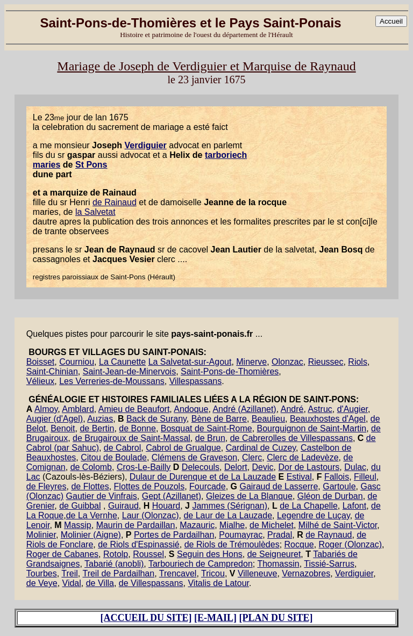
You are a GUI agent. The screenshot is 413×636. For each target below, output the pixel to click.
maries (47, 164)
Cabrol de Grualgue (183, 447)
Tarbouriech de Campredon (200, 563)
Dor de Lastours (308, 467)
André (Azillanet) (244, 409)
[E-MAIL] (215, 617)
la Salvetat (95, 211)
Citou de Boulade (114, 457)
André (292, 409)
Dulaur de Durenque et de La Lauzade (203, 476)
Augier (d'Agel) (54, 418)
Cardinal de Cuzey (261, 447)
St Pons (91, 164)
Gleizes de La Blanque (249, 496)
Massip (77, 525)
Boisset (40, 361)
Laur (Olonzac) (150, 515)
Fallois (336, 476)
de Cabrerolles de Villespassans (291, 438)
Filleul (365, 476)
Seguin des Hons (210, 554)
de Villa (100, 583)
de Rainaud (114, 202)
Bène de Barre (219, 418)
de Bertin (97, 428)
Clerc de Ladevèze (302, 457)
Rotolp (115, 554)
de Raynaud (328, 534)
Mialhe (232, 525)
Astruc (320, 409)
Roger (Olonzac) (350, 544)
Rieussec (326, 361)
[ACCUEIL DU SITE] (145, 617)
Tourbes (41, 573)
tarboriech (226, 155)
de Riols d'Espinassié (139, 544)
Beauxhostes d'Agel (328, 418)
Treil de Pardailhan (118, 573)
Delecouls (200, 467)
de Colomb (91, 467)
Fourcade (207, 486)
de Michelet (272, 525)
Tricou (213, 573)
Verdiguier (146, 145)
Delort (235, 467)
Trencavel (178, 573)
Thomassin (278, 563)
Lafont (354, 505)
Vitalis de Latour (218, 583)
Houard (166, 505)
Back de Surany (156, 418)
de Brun (210, 438)
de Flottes (90, 486)
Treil (69, 573)
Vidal (71, 583)
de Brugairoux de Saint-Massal (131, 438)
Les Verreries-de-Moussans (112, 381)
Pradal (279, 534)
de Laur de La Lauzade (227, 515)
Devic (263, 467)
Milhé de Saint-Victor (337, 525)
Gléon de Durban (330, 496)
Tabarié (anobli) (114, 563)
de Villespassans (151, 583)
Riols (357, 361)
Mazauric (197, 525)
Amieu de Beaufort (134, 409)
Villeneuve (257, 573)
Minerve (251, 361)
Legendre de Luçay (313, 515)
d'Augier (352, 409)
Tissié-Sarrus (329, 563)
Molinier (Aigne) (91, 534)
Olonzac (287, 361)
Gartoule (339, 486)
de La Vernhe (91, 515)
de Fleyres (46, 486)
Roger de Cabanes (62, 554)
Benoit (63, 428)
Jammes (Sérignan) (229, 505)
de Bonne (137, 428)
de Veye (42, 583)
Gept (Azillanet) (171, 496)
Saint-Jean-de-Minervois (129, 371)
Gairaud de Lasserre (278, 486)
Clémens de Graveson (194, 457)
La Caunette (122, 361)
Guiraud (123, 505)
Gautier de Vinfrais (101, 496)
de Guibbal (80, 505)
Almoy (46, 409)
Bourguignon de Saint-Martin (312, 428)
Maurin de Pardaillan (135, 525)
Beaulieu (268, 418)
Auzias (100, 418)
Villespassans (195, 381)
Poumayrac (240, 534)
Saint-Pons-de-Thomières (230, 371)
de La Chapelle (309, 505)
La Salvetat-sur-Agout (190, 361)
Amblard (78, 409)
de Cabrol (122, 447)
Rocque (299, 544)
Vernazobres (306, 573)
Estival (299, 476)
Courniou (76, 361)
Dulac (355, 467)
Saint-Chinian (52, 371)
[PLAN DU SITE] (276, 617)
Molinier (41, 534)
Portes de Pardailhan (174, 534)
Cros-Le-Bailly (143, 467)
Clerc (252, 457)
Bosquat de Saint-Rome (206, 428)
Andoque (191, 409)
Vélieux (40, 381)
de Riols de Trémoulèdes (232, 544)
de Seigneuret (274, 554)
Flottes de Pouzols (149, 486)
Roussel (148, 554)
